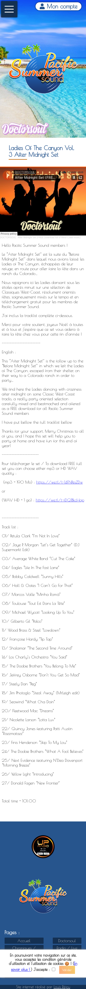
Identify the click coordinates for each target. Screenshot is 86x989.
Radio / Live (67, 948)
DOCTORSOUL (8, 237)
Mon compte (59, 6)
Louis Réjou (62, 987)
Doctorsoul (67, 940)
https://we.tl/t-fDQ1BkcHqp (60, 500)
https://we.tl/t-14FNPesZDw (59, 482)
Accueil (24, 940)
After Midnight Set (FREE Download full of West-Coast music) (49, 237)
